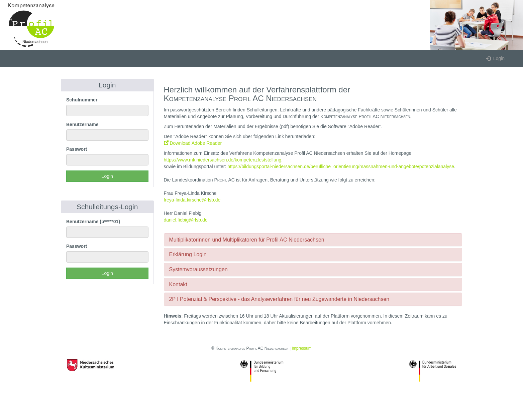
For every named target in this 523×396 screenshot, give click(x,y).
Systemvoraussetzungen (198, 269)
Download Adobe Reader (193, 143)
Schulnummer (81, 99)
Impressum (301, 348)
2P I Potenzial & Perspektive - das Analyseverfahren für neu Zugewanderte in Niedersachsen (279, 299)
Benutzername (82, 124)
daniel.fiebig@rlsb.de (186, 220)
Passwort (76, 149)
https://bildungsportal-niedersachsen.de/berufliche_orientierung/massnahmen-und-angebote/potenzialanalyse (340, 166)
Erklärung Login (188, 254)
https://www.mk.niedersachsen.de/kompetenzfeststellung (223, 159)
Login (495, 58)
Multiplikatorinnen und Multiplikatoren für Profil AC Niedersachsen (246, 240)
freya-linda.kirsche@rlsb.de (192, 200)
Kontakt (178, 284)
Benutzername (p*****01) (93, 221)
